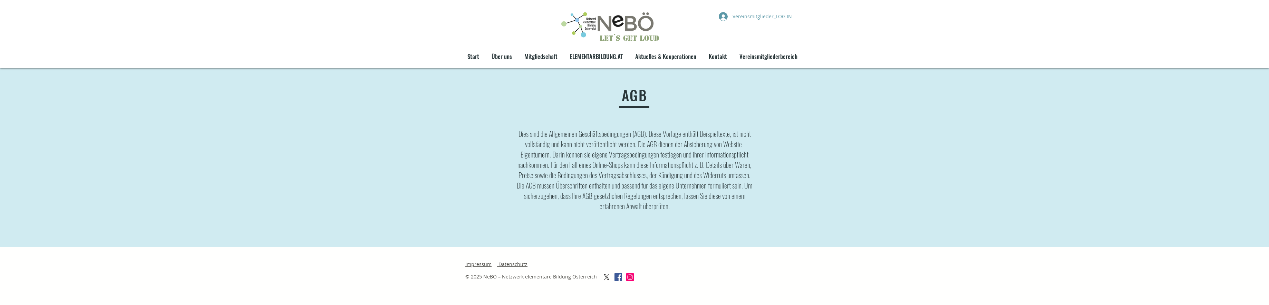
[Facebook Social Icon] (618, 277)
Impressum (478, 264)
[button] (666, 53)
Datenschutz (512, 264)
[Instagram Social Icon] (630, 277)
